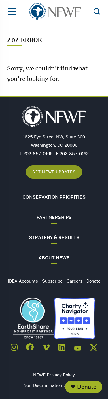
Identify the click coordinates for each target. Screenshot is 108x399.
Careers (74, 281)
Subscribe (52, 281)
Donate (86, 387)
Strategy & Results (54, 237)
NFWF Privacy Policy (54, 375)
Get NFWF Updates (54, 172)
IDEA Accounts (23, 281)
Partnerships (54, 217)
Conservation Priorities (54, 197)
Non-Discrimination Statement (54, 385)
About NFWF (54, 257)
